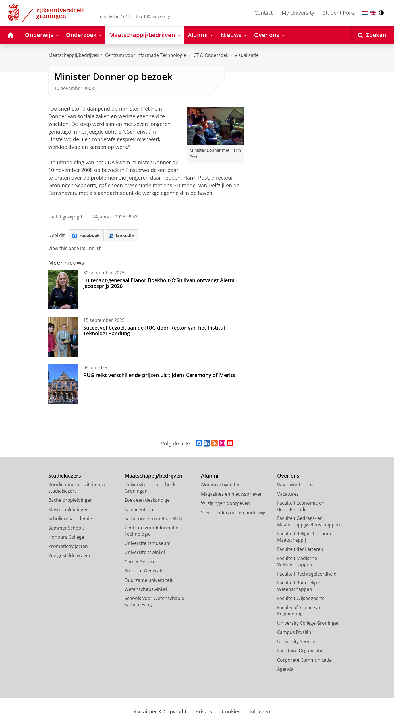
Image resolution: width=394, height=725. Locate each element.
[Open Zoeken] (372, 35)
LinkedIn (124, 235)
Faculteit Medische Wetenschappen (297, 561)
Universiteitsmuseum (148, 543)
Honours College (66, 537)
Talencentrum (140, 510)
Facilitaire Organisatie (300, 651)
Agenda (285, 669)
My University (298, 12)
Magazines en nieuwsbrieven (232, 494)
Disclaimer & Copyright (158, 712)
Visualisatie (247, 55)
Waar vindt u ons (295, 485)
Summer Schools (66, 528)
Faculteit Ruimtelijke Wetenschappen (298, 586)
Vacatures (288, 494)
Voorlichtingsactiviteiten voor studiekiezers (79, 488)
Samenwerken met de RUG (153, 519)
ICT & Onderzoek (210, 55)
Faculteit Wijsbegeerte (301, 598)
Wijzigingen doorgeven (225, 503)
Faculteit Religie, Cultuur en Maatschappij (306, 537)
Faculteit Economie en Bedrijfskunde (300, 506)
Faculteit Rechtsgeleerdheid (307, 574)
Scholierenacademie (70, 519)
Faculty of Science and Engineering (300, 611)
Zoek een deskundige (147, 500)
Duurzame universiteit (149, 580)
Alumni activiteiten (221, 485)
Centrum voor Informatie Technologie (145, 55)
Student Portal (340, 12)
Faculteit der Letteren (300, 549)
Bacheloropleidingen (70, 500)
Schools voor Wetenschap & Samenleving (155, 601)
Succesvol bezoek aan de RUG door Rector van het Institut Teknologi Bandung (154, 330)
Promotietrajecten (68, 546)
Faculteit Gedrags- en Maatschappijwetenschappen (308, 521)
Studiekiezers (64, 476)
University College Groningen (308, 623)
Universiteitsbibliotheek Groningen (150, 488)
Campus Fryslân (294, 632)
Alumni (209, 476)
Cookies (231, 712)
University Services (297, 642)
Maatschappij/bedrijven (73, 55)
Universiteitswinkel (145, 552)
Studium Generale (144, 571)
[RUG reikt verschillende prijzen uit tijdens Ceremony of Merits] (63, 385)
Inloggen (260, 712)
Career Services (141, 562)
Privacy (204, 712)
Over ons (288, 476)
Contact (263, 12)
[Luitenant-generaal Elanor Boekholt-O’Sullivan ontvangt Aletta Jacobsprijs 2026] (63, 290)
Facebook (87, 235)
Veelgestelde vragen (70, 556)
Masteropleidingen (68, 510)
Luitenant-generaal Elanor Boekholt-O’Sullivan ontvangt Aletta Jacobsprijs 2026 (159, 283)
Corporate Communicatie (304, 660)
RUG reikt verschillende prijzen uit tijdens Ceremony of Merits (159, 375)
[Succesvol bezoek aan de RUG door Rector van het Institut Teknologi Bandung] (63, 337)
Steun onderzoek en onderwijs (233, 513)
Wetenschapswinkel (146, 589)
